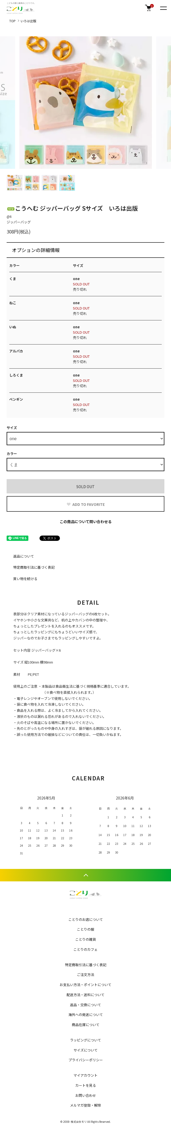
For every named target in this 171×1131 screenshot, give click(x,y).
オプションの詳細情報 (36, 249)
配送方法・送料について (85, 994)
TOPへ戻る (85, 875)
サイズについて (85, 1050)
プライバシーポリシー (85, 1059)
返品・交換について (85, 1004)
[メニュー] (163, 8)
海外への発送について (85, 1014)
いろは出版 (28, 21)
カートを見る (85, 1085)
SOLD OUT (85, 486)
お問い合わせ (85, 1095)
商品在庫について (85, 1024)
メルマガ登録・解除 (85, 1105)
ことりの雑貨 (85, 939)
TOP (12, 21)
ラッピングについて (85, 1039)
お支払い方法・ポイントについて (85, 984)
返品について (23, 556)
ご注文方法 (85, 974)
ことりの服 (85, 929)
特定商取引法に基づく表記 (34, 567)
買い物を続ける (25, 578)
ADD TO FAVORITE (85, 504)
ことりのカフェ (85, 949)
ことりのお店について (85, 919)
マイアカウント (85, 1075)
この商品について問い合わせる (86, 521)
